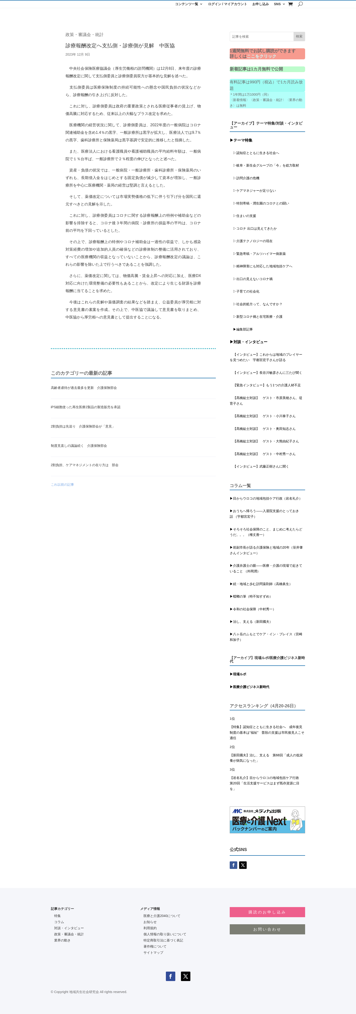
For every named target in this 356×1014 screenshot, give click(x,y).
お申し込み (260, 4)
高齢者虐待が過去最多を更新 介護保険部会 (84, 388)
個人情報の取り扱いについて (164, 934)
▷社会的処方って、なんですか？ (257, 304)
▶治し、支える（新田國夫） (251, 621)
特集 (57, 916)
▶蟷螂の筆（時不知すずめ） (251, 596)
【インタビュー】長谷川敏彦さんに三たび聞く (266, 373)
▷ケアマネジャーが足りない (253, 190)
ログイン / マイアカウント (227, 4)
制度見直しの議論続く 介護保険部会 (79, 446)
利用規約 (150, 928)
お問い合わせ (267, 929)
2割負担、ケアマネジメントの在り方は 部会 (85, 465)
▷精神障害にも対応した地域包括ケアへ (261, 266)
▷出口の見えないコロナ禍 (251, 279)
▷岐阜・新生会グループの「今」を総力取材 (264, 165)
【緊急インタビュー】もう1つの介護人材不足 (265, 385)
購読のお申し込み (267, 912)
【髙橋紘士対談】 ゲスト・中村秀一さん (263, 454)
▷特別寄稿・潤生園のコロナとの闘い (259, 203)
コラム (59, 922)
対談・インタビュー (69, 928)
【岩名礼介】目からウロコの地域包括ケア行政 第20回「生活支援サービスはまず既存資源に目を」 (266, 783)
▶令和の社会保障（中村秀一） (253, 609)
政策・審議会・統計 (84, 34)
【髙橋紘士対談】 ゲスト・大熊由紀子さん (264, 441)
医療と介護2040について (161, 916)
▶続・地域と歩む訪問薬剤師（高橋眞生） (261, 584)
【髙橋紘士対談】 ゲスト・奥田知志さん (263, 429)
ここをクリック (261, 56)
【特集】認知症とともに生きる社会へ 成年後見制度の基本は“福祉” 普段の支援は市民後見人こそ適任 (267, 732)
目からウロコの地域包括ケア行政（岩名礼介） (267, 498)
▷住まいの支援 (243, 216)
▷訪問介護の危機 (244, 178)
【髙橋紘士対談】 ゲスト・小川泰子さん (263, 416)
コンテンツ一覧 (186, 4)
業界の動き (62, 940)
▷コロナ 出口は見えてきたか (253, 228)
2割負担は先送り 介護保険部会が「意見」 (83, 426)
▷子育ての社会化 (246, 291)
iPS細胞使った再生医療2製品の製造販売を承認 (86, 407)
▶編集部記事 (241, 329)
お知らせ (150, 922)
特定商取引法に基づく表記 (163, 940)
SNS (277, 4)
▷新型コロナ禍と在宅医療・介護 (256, 316)
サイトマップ (153, 952)
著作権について (155, 946)
